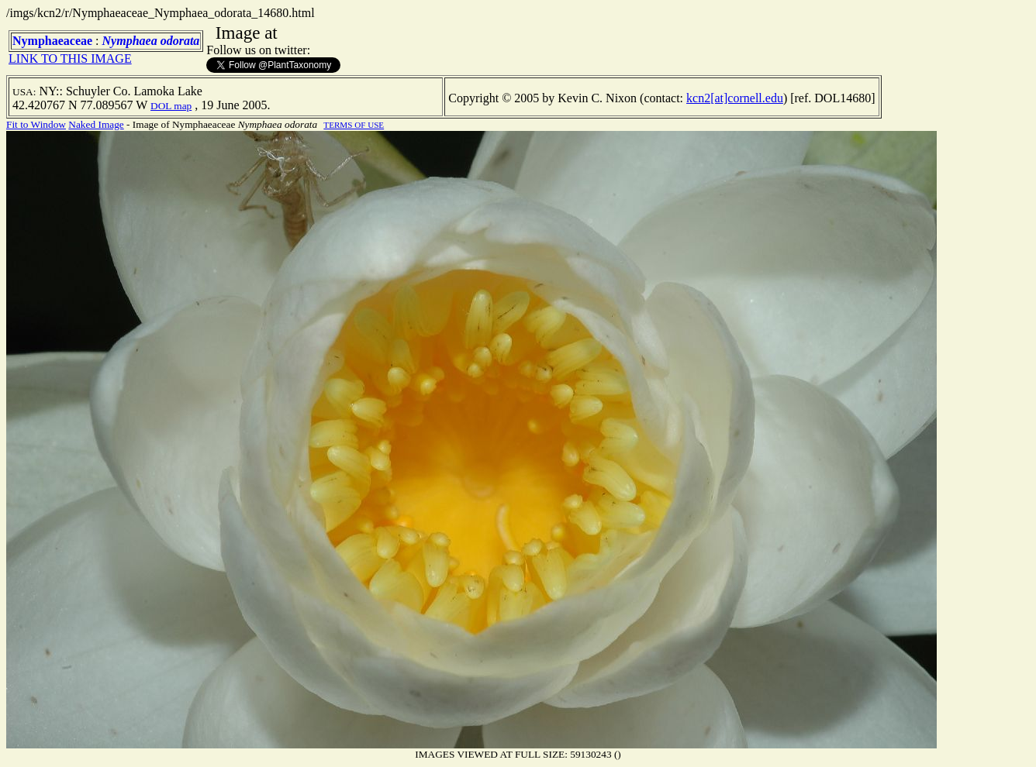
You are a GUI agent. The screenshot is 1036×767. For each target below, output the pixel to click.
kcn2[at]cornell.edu (734, 98)
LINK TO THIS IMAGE (70, 58)
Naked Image (95, 124)
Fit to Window (36, 124)
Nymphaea (129, 40)
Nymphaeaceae (52, 40)
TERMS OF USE (353, 124)
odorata (180, 40)
